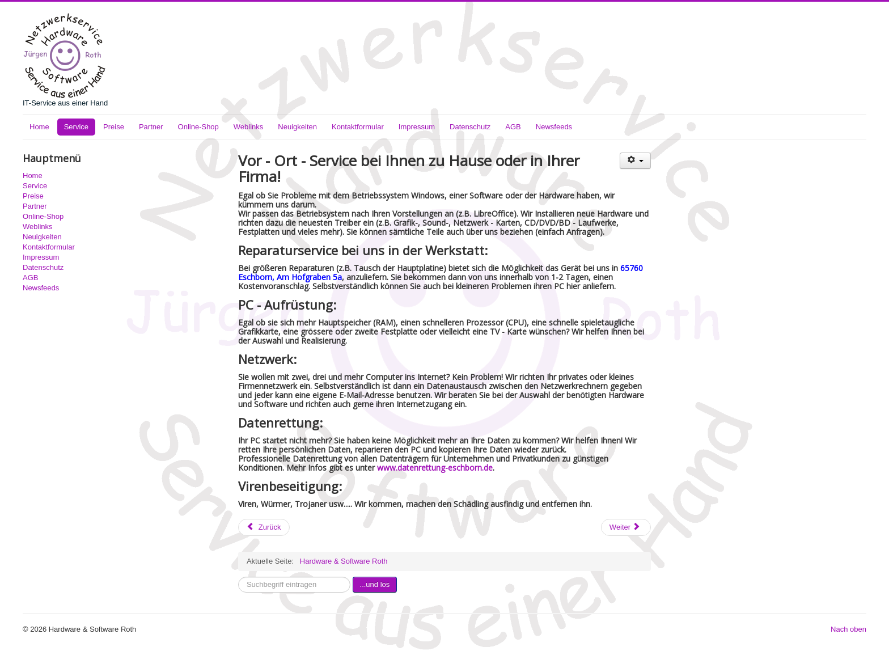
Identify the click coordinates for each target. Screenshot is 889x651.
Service (76, 126)
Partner (151, 126)
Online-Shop (198, 126)
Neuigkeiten (297, 126)
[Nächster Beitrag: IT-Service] (626, 527)
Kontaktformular (358, 126)
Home (39, 126)
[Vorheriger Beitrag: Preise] (264, 527)
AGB (512, 126)
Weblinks (249, 126)
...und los (375, 584)
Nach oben (848, 629)
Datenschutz (470, 126)
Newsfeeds (554, 126)
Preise (113, 126)
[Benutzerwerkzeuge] (635, 161)
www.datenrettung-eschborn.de (435, 467)
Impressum (417, 126)
